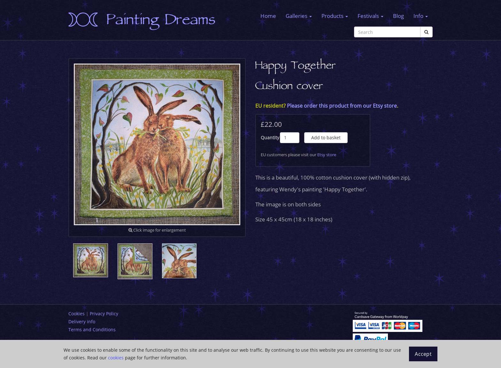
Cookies (76, 313)
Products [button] (334, 15)
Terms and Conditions (92, 329)
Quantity (270, 137)
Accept (423, 353)
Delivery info (81, 321)
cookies (116, 358)
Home (268, 15)
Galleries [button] (299, 15)
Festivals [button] (370, 15)
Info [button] (420, 15)
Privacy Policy (104, 313)
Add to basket (326, 137)
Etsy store (326, 154)
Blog (398, 15)
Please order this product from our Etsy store (342, 105)
